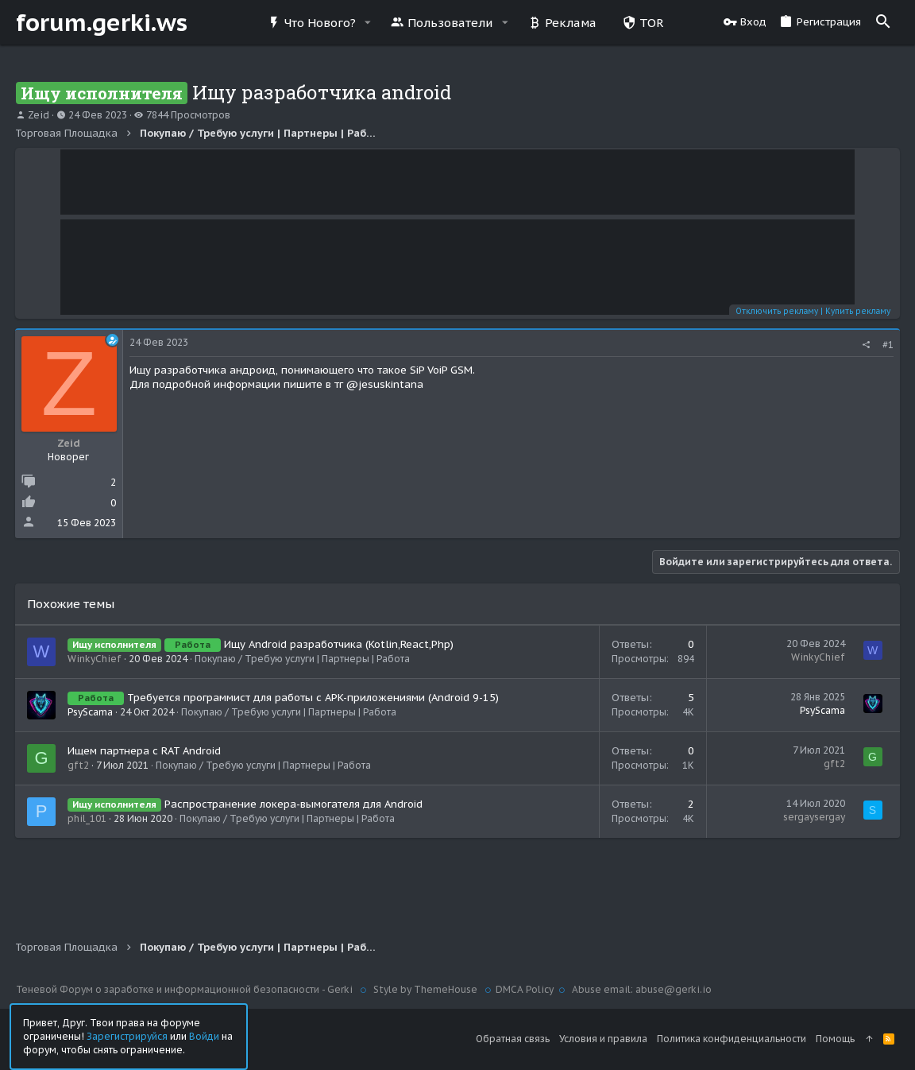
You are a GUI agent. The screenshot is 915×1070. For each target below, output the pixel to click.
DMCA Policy (525, 989)
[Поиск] (883, 22)
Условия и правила (603, 1039)
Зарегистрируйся (127, 1035)
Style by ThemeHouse (425, 989)
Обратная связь (513, 1039)
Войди (204, 1035)
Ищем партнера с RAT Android (145, 751)
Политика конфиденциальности (731, 1039)
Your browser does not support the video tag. (457, 182)
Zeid (38, 115)
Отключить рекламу (776, 311)
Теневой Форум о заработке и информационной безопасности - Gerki (185, 989)
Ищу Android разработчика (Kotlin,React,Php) (339, 644)
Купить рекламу (857, 311)
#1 (887, 345)
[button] (367, 22)
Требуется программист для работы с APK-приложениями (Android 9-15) (314, 697)
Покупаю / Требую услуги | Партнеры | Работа (303, 659)
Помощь (835, 1039)
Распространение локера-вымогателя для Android (294, 804)
